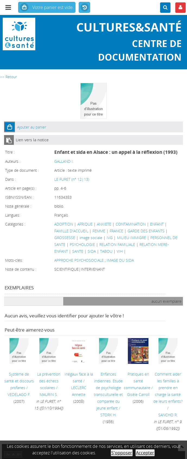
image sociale (91, 237)
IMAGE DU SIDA (120, 260)
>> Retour (8, 76)
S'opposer (121, 453)
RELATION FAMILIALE (117, 244)
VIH (120, 251)
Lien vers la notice (32, 139)
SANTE (77, 251)
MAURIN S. (49, 394)
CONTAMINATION (131, 224)
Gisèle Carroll (138, 394)
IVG (110, 237)
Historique (84, 7)
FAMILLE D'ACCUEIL (71, 230)
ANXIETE (104, 224)
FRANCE (116, 230)
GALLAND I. (64, 161)
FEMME (99, 230)
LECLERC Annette (78, 391)
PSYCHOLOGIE (82, 244)
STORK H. (108, 414)
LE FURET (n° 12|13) (71, 179)
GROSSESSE (64, 237)
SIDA (92, 251)
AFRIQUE (85, 224)
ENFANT (157, 224)
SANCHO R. (168, 414)
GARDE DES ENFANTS (146, 230)
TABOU (106, 251)
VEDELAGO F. (19, 394)
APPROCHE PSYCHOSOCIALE (79, 260)
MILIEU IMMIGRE (131, 237)
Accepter (145, 453)
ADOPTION (63, 224)
